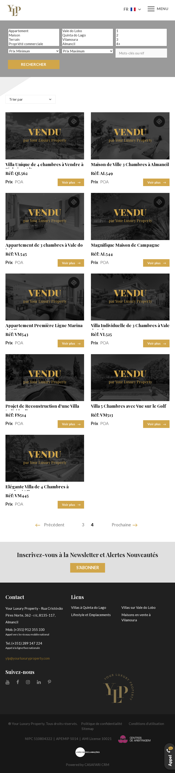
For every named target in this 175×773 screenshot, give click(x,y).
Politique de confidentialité (101, 724)
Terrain (33, 39)
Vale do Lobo (87, 31)
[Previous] (50, 525)
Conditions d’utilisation (146, 724)
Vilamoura (87, 39)
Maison (33, 35)
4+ (141, 44)
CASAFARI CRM (97, 765)
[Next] (125, 525)
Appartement (33, 31)
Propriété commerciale (33, 44)
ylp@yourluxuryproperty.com (27, 658)
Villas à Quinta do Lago (88, 607)
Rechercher (33, 64)
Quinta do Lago (87, 35)
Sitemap (88, 729)
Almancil (87, 44)
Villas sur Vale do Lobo (138, 607)
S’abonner (87, 567)
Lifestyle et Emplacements (91, 615)
